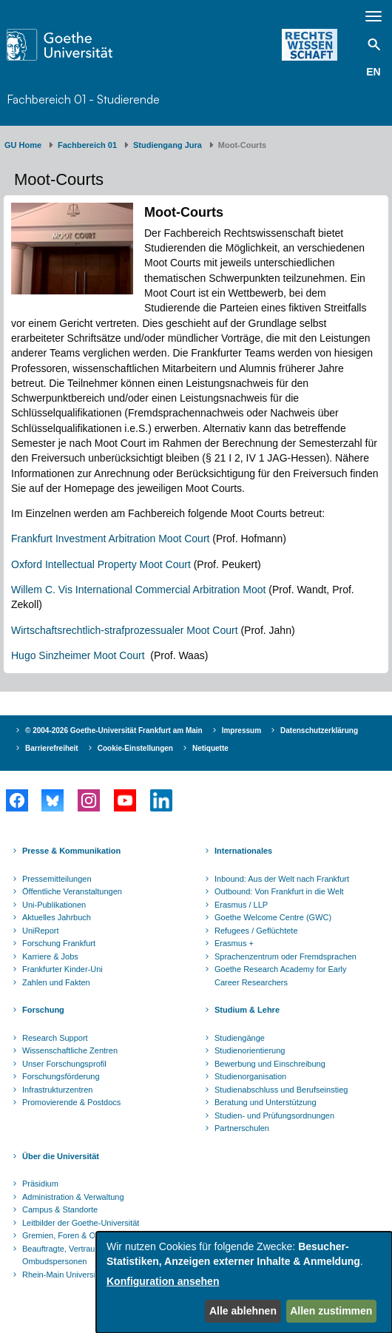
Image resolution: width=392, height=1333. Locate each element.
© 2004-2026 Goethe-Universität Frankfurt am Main (114, 730)
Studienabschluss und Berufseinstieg (281, 1089)
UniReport (40, 930)
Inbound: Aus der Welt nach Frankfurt (281, 878)
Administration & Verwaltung (73, 1196)
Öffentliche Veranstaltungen (72, 891)
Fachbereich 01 (87, 145)
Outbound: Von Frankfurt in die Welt (279, 891)
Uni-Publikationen (54, 904)
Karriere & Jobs (50, 956)
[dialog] (244, 1282)
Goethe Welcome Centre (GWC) (272, 917)
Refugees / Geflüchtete (256, 930)
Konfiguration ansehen (163, 1281)
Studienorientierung (249, 1050)
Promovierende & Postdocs (71, 1102)
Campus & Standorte (60, 1209)
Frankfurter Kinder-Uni (62, 969)
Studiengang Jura (167, 145)
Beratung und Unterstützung (265, 1102)
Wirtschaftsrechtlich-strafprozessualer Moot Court (124, 630)
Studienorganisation (250, 1076)
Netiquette (210, 748)
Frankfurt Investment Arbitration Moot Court (110, 538)
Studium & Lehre (247, 1009)
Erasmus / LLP (241, 904)
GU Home (22, 145)
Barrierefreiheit (51, 748)
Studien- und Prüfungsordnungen (274, 1115)
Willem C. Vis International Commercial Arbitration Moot (138, 589)
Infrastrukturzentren (57, 1089)
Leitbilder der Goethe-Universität (80, 1222)
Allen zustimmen (331, 1311)
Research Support (55, 1037)
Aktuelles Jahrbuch (56, 917)
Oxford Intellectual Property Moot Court (101, 564)
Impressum (241, 730)
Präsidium (40, 1183)
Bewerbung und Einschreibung (269, 1063)
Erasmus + (234, 943)
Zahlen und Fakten (56, 982)
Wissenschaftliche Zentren (70, 1050)
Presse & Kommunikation (71, 850)
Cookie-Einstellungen (135, 748)
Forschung (43, 1009)
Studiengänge (239, 1037)
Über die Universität (60, 1156)
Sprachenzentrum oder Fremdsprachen (285, 956)
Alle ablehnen (243, 1311)
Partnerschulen (241, 1128)
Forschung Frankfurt (58, 943)
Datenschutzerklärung (319, 730)
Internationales (243, 850)
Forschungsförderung (61, 1076)
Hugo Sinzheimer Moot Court (79, 655)
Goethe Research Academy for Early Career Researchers (280, 976)
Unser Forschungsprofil (64, 1063)
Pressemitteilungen (57, 878)
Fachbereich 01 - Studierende (83, 99)
